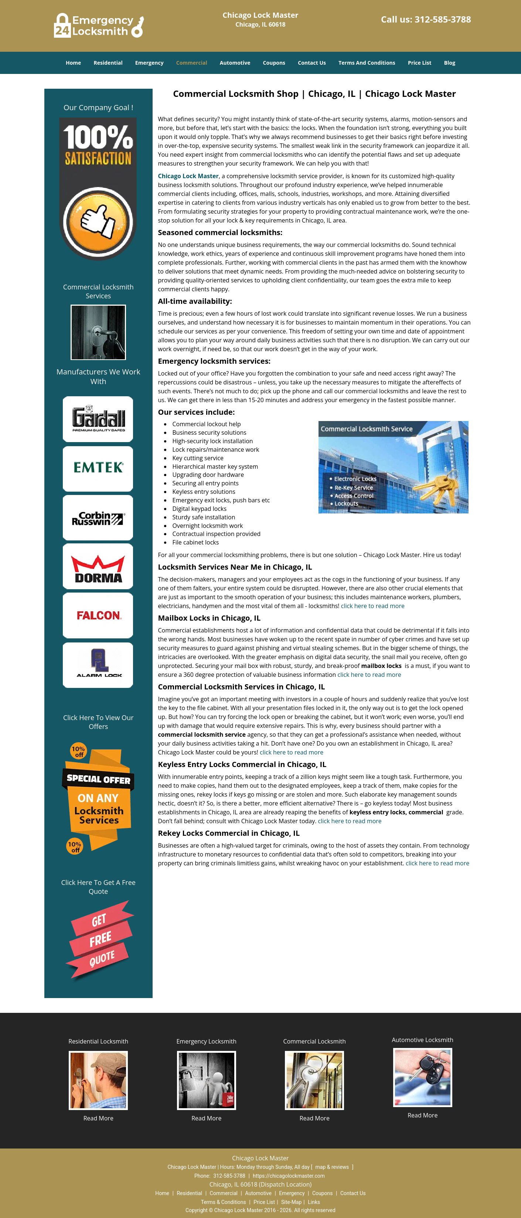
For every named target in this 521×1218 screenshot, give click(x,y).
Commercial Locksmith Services (98, 291)
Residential (108, 62)
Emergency (149, 62)
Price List (420, 62)
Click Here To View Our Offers (98, 722)
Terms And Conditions (366, 62)
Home (73, 62)
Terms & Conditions (223, 1202)
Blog (449, 62)
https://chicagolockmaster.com (289, 1176)
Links (314, 1202)
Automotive (235, 62)
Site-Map (291, 1202)
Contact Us (312, 62)
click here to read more (373, 606)
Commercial (191, 62)
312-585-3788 (443, 19)
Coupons (274, 62)
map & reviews (333, 1167)
